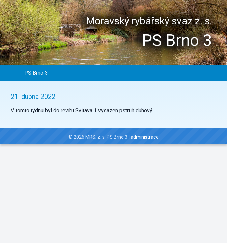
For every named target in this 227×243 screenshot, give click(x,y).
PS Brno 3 (36, 73)
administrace (145, 137)
